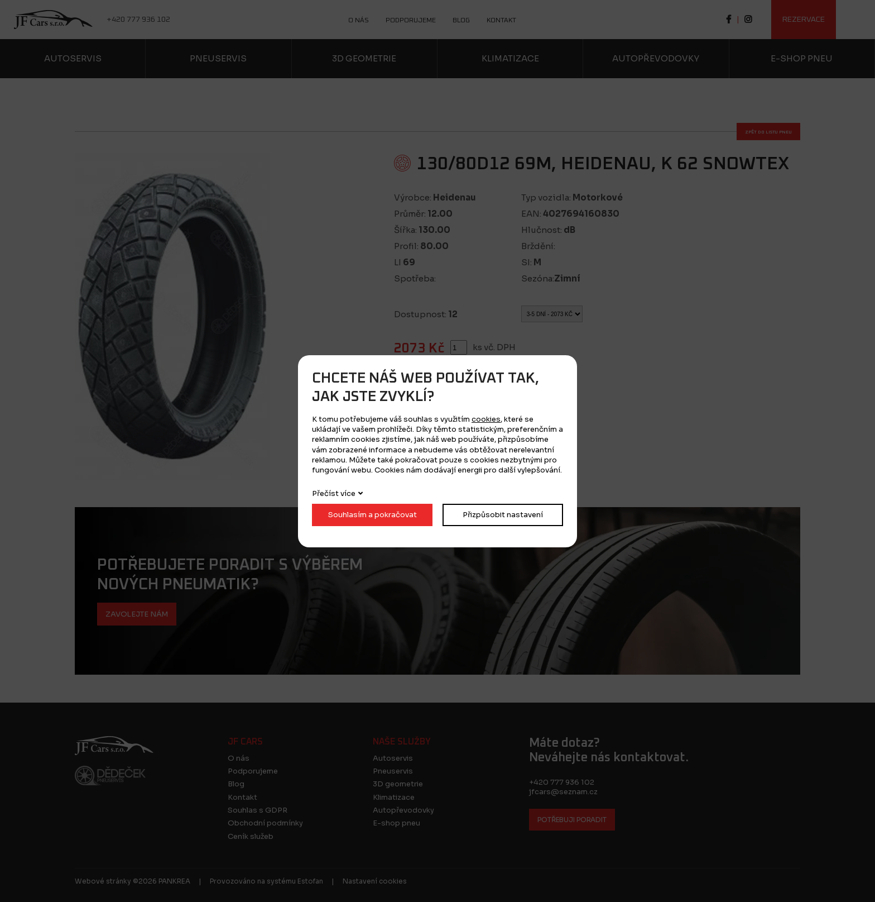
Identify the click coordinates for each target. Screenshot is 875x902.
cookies (486, 419)
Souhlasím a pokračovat (372, 514)
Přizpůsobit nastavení (503, 514)
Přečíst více (333, 493)
